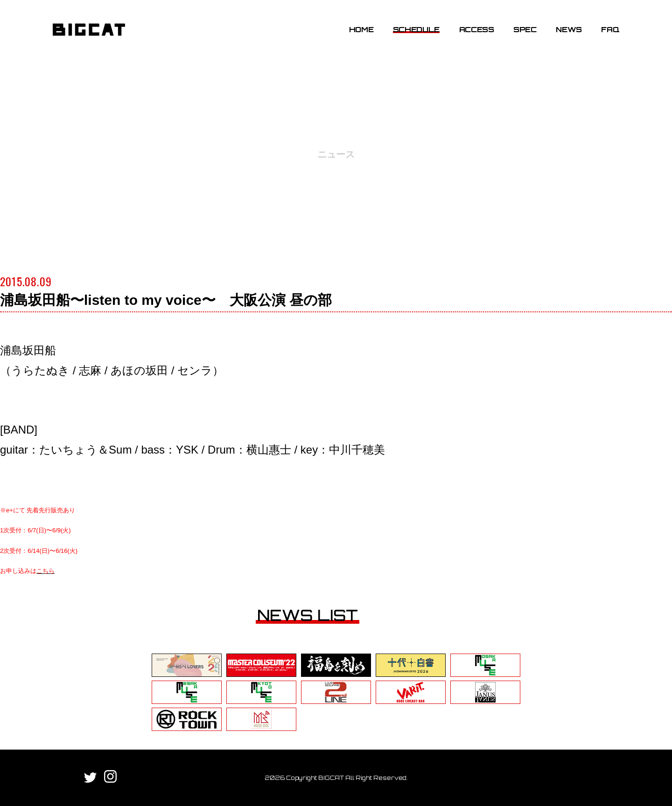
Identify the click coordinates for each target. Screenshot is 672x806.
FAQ (610, 29)
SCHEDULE (416, 29)
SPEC (525, 29)
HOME (361, 29)
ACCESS (476, 29)
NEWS (569, 29)
